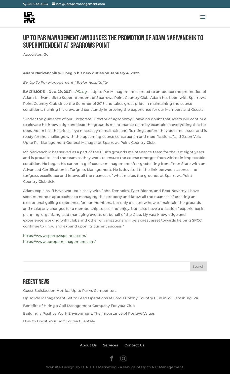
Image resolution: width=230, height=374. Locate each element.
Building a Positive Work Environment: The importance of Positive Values (89, 313)
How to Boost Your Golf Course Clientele (59, 321)
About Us (88, 345)
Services (110, 345)
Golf (47, 54)
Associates (32, 54)
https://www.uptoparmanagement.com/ (59, 241)
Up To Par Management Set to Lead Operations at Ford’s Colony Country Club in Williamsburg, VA (110, 298)
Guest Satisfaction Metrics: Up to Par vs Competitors (69, 290)
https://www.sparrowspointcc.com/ (54, 235)
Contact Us (134, 345)
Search (198, 266)
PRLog (81, 91)
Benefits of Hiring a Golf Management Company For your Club (79, 305)
